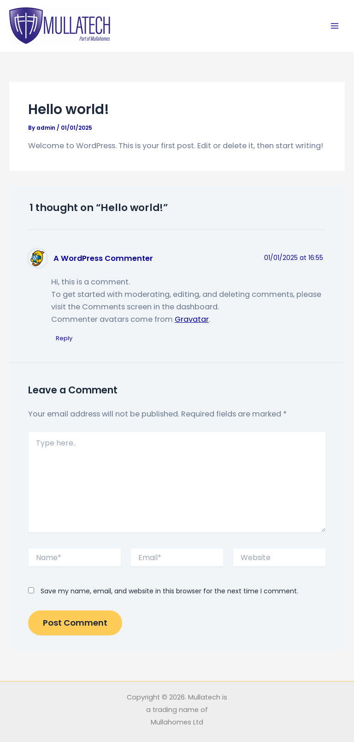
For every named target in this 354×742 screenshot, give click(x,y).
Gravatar (192, 319)
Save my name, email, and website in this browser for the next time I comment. (169, 591)
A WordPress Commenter (103, 258)
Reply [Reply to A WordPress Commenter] (64, 338)
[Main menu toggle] (334, 26)
